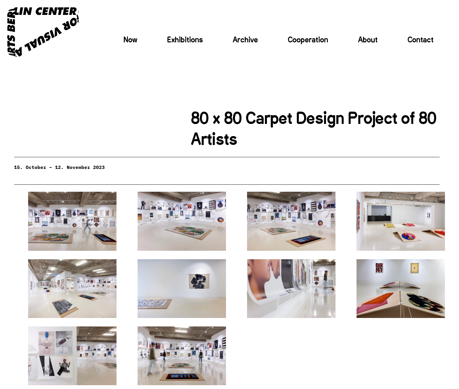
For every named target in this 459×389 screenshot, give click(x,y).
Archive (245, 40)
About (368, 40)
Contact (420, 40)
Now (130, 40)
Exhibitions (185, 40)
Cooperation (308, 40)
